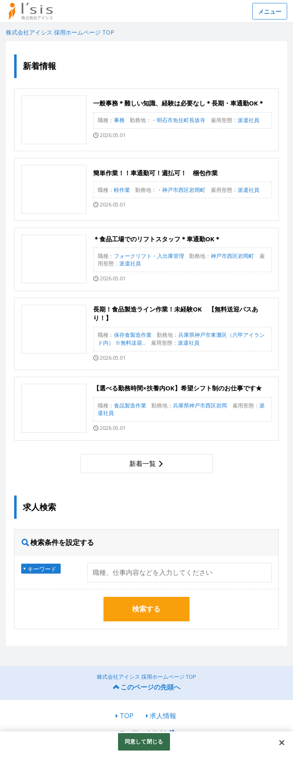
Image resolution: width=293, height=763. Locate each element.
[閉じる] (282, 743)
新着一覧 (142, 463)
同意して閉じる (144, 741)
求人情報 (163, 715)
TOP (126, 715)
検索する (146, 608)
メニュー (269, 11)
